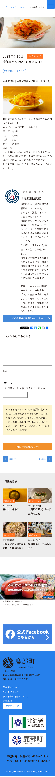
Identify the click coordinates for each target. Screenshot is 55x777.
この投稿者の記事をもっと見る (27, 318)
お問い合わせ (13, 706)
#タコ (23, 71)
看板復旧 (9, 460)
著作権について (11, 688)
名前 (5, 371)
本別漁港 (45, 460)
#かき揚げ (9, 71)
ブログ (13, 7)
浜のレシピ (24, 7)
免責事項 (7, 701)
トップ (4, 7)
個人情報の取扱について (15, 697)
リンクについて (11, 692)
